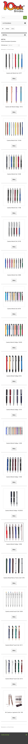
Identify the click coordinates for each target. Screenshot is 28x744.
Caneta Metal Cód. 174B (14, 207)
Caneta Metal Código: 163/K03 (14, 510)
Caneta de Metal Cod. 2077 (14, 73)
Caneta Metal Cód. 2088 (14, 275)
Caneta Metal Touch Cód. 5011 (14, 645)
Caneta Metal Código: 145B (14, 477)
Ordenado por (4, 45)
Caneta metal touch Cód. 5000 (14, 611)
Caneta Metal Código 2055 (14, 376)
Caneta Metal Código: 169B (14, 544)
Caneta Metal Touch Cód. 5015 (14, 678)
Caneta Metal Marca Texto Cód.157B (14, 577)
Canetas (7, 28)
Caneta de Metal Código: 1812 (14, 106)
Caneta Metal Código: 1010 (14, 409)
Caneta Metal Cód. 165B (14, 174)
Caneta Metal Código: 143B (14, 443)
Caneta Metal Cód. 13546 (14, 140)
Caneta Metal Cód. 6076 (14, 308)
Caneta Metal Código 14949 (14, 342)
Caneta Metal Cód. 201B (14, 241)
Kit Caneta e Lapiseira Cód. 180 (14, 712)
